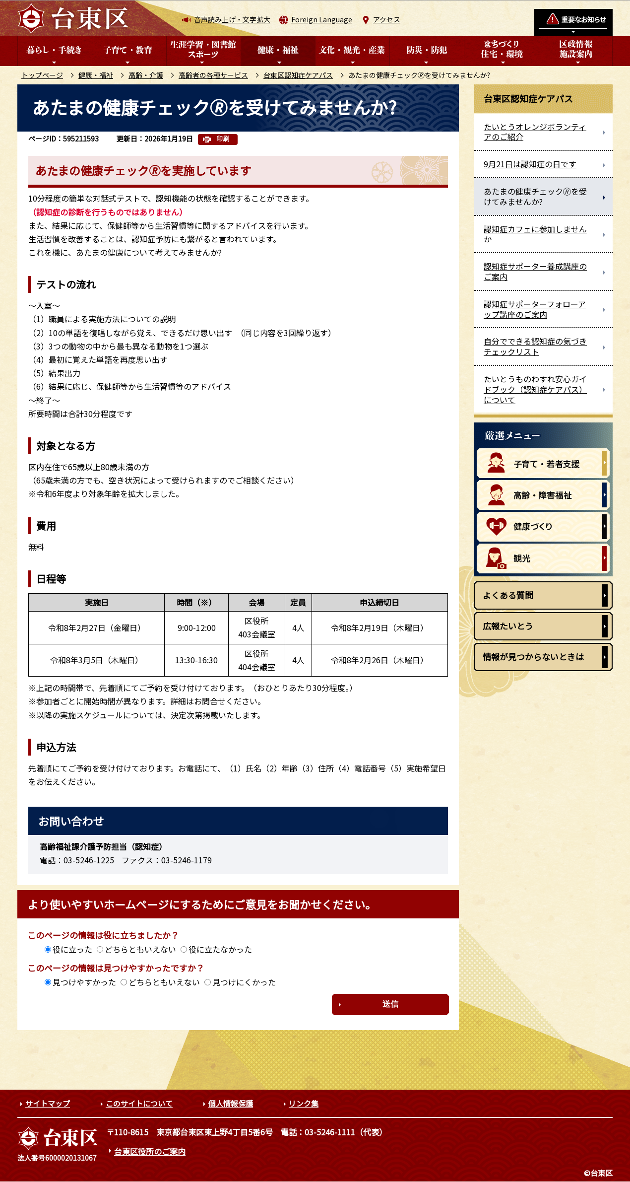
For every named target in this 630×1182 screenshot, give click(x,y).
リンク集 (303, 1103)
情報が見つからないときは (533, 656)
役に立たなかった (220, 949)
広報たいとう (508, 626)
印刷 (222, 138)
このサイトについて (139, 1103)
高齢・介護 (145, 75)
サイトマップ (47, 1103)
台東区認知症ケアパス (298, 75)
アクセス (386, 19)
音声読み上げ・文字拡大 (232, 19)
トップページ (42, 75)
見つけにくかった (244, 982)
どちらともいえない (140, 949)
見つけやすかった (84, 982)
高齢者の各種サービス (213, 75)
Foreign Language (321, 19)
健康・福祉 (95, 75)
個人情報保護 (230, 1103)
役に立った (72, 949)
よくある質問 (508, 595)
